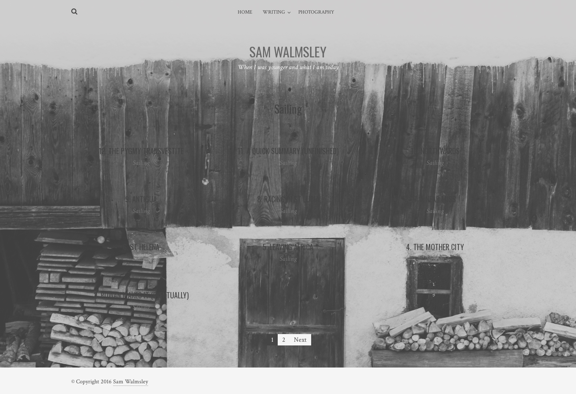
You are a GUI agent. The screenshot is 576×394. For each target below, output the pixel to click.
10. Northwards (435, 150)
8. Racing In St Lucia (288, 199)
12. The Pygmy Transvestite (141, 150)
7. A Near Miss (435, 199)
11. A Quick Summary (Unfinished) (288, 150)
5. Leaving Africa (288, 246)
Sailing (141, 163)
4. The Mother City (435, 246)
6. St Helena (141, 246)
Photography (316, 12)
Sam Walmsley (130, 382)
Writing (274, 12)
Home (245, 12)
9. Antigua (141, 199)
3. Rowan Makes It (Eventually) (141, 295)
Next (300, 340)
